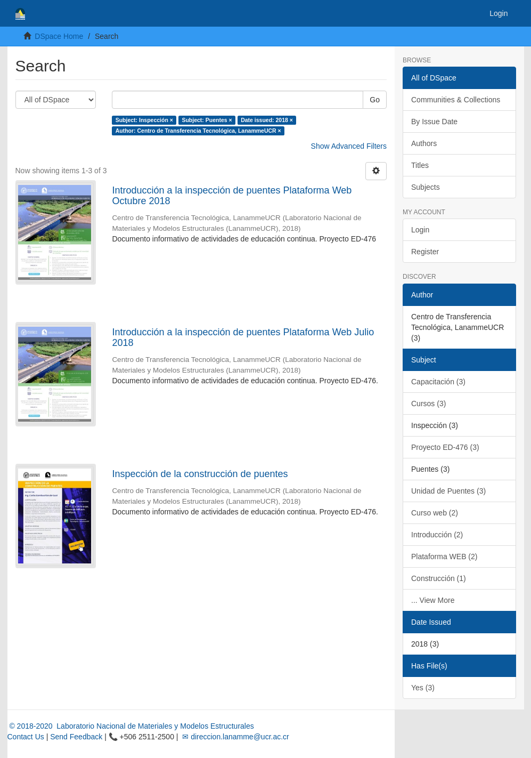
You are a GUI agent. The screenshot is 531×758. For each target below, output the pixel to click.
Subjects (425, 187)
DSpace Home (59, 36)
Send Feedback (76, 736)
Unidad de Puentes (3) (448, 491)
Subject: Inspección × (144, 120)
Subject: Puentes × (207, 120)
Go (375, 99)
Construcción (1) (438, 578)
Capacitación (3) (438, 381)
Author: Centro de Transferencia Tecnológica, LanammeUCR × (198, 130)
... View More (432, 600)
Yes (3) (423, 687)
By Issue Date (434, 121)
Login (420, 229)
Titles (420, 165)
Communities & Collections (455, 99)
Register (425, 251)
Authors (424, 143)
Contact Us (25, 736)
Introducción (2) (437, 534)
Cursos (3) (428, 403)
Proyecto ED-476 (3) (445, 447)
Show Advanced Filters (349, 146)
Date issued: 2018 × (267, 120)
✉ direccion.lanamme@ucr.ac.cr (234, 736)
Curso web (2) (434, 513)
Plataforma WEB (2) (444, 556)
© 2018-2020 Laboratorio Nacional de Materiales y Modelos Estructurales (130, 726)
